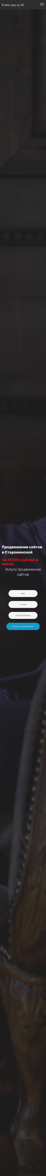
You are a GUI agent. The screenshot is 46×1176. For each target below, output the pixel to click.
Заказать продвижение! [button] (23, 629)
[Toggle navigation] (42, 4)
